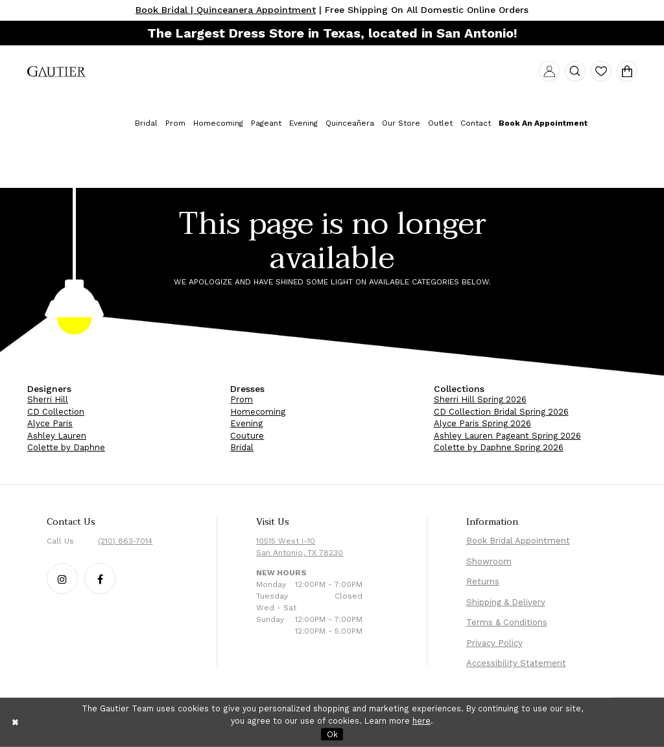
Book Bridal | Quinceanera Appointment (226, 10)
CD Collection (55, 412)
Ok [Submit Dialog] (332, 734)
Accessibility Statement (516, 663)
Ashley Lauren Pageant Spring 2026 (507, 436)
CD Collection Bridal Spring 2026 (501, 412)
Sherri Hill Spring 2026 (480, 399)
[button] (549, 71)
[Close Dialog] (15, 722)
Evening (246, 423)
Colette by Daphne (66, 447)
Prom (241, 399)
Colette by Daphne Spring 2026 (498, 447)
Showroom (489, 561)
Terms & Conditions (506, 622)
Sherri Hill (47, 399)
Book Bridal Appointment (518, 541)
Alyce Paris (50, 423)
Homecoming (257, 412)
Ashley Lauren (56, 436)
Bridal (242, 447)
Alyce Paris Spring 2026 (482, 423)
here (421, 721)
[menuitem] (56, 73)
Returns (482, 581)
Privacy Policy (494, 643)
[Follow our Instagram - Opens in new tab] (62, 578)
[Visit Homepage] (56, 73)
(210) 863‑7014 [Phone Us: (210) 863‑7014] (125, 541)
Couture (247, 436)
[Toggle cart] (627, 71)
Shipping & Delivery (505, 602)
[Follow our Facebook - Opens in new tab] (99, 578)
